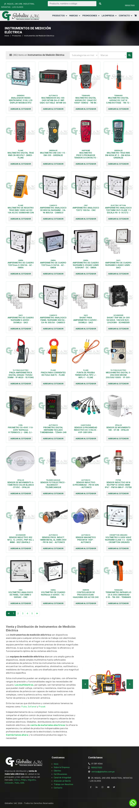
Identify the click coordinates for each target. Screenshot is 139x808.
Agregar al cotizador (20, 109)
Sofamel (32, 706)
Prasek (42, 706)
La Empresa (108, 15)
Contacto (124, 15)
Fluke (24, 706)
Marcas (73, 15)
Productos (58, 15)
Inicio (7, 36)
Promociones (89, 15)
